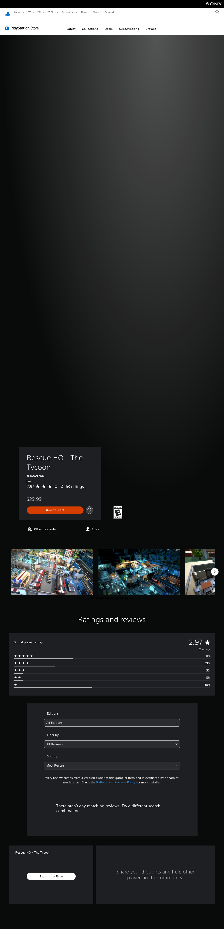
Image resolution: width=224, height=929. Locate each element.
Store (96, 12)
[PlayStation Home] (7, 12)
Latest (71, 25)
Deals (109, 25)
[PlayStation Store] (23, 23)
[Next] (215, 567)
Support (109, 12)
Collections (90, 25)
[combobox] (112, 718)
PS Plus (51, 12)
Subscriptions (129, 25)
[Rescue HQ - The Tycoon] (52, 568)
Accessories (68, 12)
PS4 (39, 12)
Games (17, 12)
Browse (150, 25)
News (84, 12)
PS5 (29, 12)
